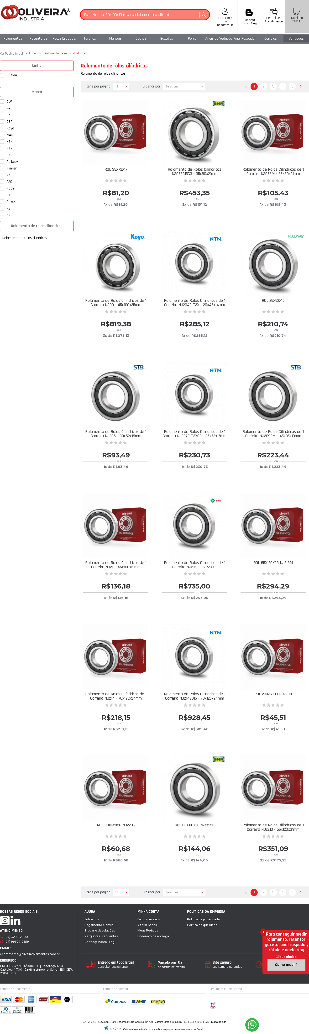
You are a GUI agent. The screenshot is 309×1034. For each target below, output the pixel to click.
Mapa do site (218, 1021)
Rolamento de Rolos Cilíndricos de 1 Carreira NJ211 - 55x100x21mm (116, 565)
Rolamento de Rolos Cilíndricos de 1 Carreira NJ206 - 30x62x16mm (116, 434)
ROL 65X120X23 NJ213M (273, 562)
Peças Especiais (64, 38)
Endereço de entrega (153, 936)
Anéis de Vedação (218, 38)
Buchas (141, 38)
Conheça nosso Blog (99, 942)
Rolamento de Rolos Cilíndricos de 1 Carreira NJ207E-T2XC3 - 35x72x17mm (194, 434)
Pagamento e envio (99, 925)
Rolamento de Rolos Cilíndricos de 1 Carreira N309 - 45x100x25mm (116, 302)
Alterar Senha (147, 925)
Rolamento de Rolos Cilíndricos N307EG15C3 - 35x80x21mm (194, 171)
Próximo (300, 86)
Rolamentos (13, 38)
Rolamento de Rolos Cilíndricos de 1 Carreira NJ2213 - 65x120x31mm (273, 827)
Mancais (115, 38)
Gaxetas (166, 38)
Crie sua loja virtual (134, 1029)
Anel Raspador (245, 38)
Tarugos (90, 38)
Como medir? (286, 964)
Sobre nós (91, 919)
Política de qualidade (202, 925)
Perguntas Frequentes (101, 936)
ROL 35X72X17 (116, 169)
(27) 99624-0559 (17, 941)
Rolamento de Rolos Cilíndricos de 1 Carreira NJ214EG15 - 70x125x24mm (194, 696)
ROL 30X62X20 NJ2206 (116, 825)
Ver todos (296, 38)
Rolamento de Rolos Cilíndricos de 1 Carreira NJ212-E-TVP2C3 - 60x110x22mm (194, 567)
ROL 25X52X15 (273, 300)
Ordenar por (151, 86)
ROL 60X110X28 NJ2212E (194, 825)
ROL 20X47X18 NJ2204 (273, 694)
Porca (192, 38)
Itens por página (98, 86)
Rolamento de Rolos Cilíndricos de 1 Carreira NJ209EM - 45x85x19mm (273, 434)
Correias (270, 38)
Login (228, 18)
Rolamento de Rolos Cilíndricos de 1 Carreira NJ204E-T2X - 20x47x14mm (194, 302)
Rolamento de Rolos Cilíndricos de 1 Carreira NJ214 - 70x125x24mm (116, 696)
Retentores (38, 38)
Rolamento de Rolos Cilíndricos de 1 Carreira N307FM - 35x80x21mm (273, 171)
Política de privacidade (203, 919)
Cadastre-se (225, 25)
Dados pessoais (148, 919)
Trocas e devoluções (99, 930)
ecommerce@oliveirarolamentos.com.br (30, 954)
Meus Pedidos (147, 930)
